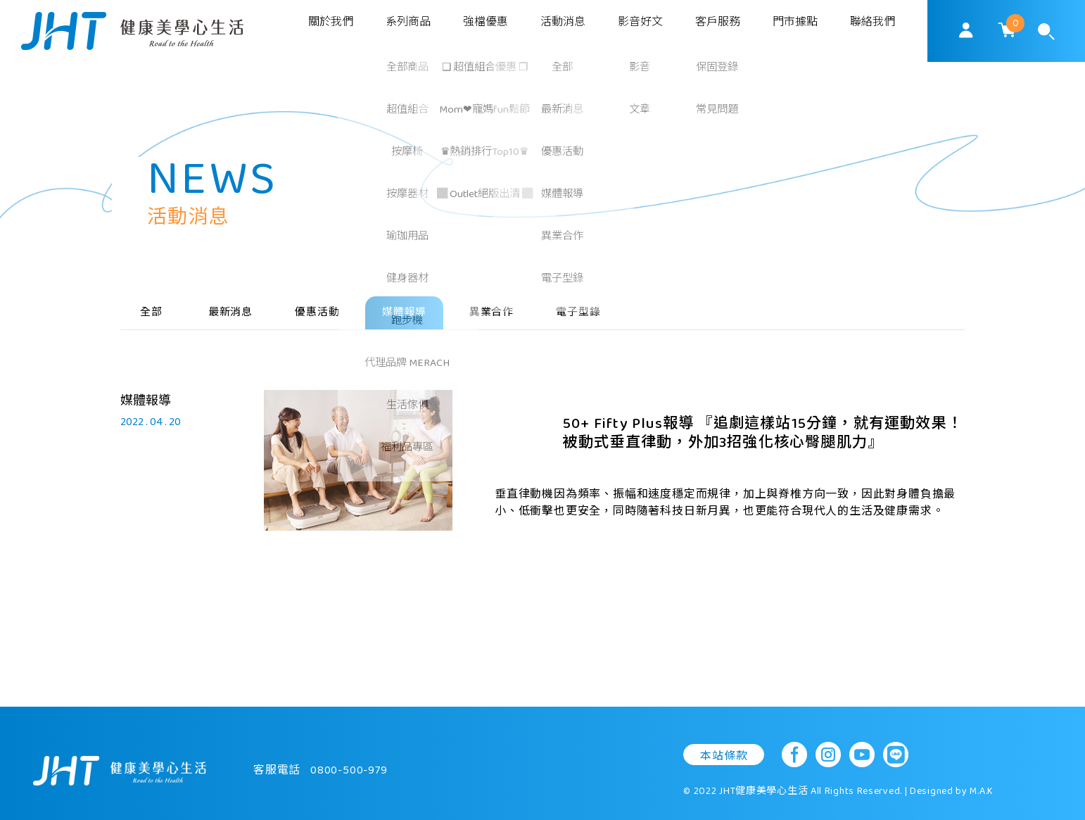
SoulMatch (132, 31)
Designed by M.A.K (952, 776)
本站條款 (723, 740)
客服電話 (320, 755)
